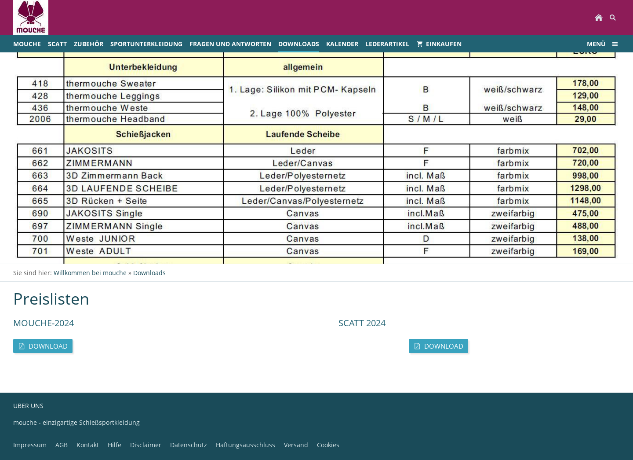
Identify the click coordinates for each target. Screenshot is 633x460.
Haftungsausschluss (245, 445)
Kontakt (87, 445)
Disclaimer (145, 445)
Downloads (149, 273)
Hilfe (114, 445)
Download (43, 346)
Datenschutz (188, 445)
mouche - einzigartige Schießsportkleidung (76, 422)
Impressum (30, 445)
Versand (296, 445)
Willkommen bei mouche (90, 273)
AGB (61, 445)
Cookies (328, 445)
